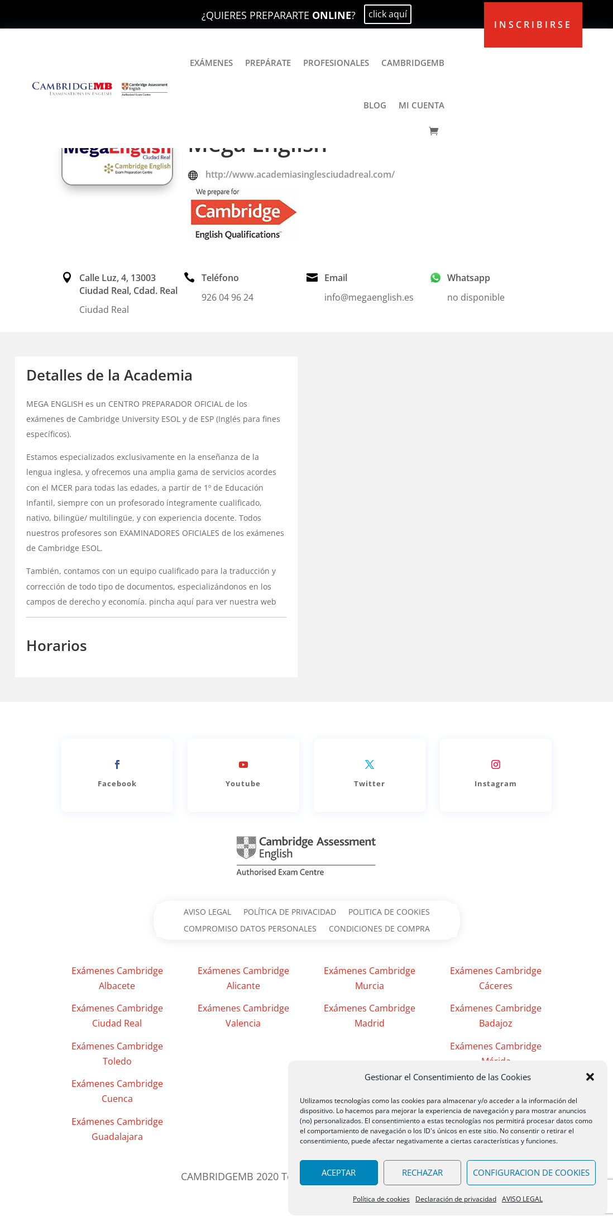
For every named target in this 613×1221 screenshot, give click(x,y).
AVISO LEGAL (522, 1199)
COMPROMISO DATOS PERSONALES (250, 929)
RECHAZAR (422, 1172)
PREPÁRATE (268, 62)
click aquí (387, 14)
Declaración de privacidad (455, 1199)
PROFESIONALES (336, 62)
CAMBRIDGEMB (412, 62)
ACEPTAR (339, 1172)
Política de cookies (381, 1199)
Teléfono (220, 278)
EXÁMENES (211, 62)
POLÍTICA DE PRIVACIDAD (289, 912)
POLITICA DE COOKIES (389, 912)
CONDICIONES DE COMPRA (379, 929)
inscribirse (533, 24)
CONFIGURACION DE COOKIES (531, 1172)
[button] (590, 1076)
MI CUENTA (421, 105)
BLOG (374, 105)
